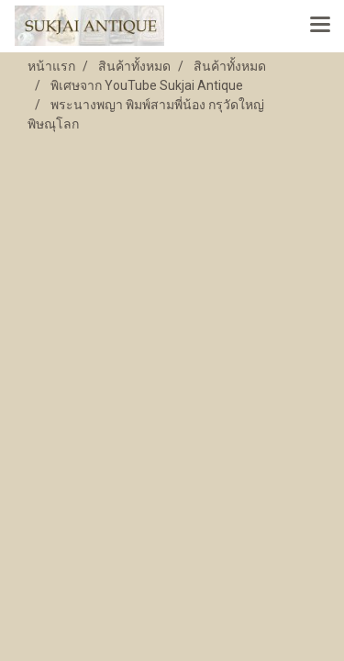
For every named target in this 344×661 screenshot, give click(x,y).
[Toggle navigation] (320, 26)
